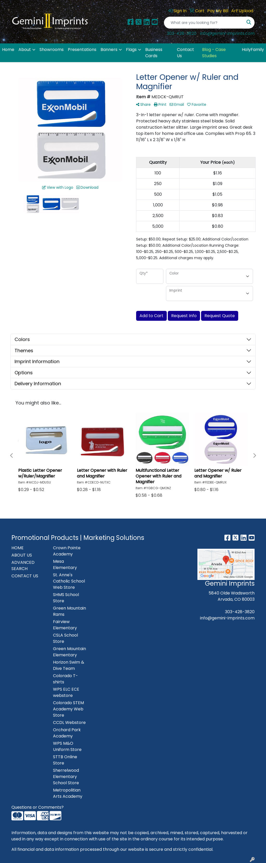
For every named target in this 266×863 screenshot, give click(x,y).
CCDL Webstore (69, 722)
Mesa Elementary (65, 564)
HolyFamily (253, 50)
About (24, 50)
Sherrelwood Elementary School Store (66, 776)
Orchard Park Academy (67, 733)
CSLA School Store (65, 638)
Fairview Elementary (65, 625)
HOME (17, 548)
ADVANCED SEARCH (23, 565)
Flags (131, 50)
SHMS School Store (66, 598)
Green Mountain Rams (69, 611)
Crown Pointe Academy (67, 551)
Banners (109, 50)
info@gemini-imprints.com (227, 33)
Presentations (82, 50)
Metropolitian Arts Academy (67, 793)
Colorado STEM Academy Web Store (68, 709)
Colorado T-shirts (65, 679)
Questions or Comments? (37, 807)
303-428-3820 (181, 33)
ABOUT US (21, 555)
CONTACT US (24, 576)
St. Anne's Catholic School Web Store (69, 581)
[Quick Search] (204, 23)
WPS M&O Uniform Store (67, 746)
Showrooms (51, 50)
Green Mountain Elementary (69, 652)
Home (8, 50)
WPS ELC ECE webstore (66, 692)
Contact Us (185, 53)
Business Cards (153, 53)
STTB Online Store (65, 760)
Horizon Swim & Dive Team (68, 665)
